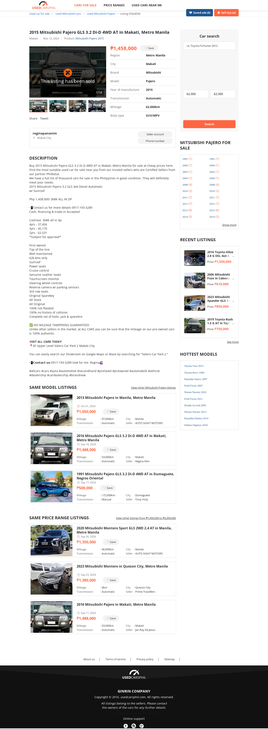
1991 (185, 158)
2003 (185, 171)
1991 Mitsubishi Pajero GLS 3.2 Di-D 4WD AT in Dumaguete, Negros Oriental (125, 476)
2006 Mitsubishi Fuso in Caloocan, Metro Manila (220, 278)
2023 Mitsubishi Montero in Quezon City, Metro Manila (122, 566)
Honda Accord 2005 (195, 405)
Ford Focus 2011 (193, 398)
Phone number (155, 141)
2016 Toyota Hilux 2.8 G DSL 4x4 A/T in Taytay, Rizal (220, 256)
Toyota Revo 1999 (194, 372)
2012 (185, 203)
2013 (185, 210)
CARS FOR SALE (85, 5)
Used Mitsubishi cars (68, 14)
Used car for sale (39, 14)
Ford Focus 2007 (193, 385)
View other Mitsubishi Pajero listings (153, 387)
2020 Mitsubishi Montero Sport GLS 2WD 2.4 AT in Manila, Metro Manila (124, 530)
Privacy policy (145, 659)
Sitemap (169, 659)
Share (33, 118)
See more (233, 342)
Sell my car (226, 12)
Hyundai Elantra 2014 (196, 418)
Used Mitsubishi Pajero (101, 14)
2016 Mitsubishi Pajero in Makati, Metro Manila (116, 604)
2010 (185, 191)
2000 (185, 165)
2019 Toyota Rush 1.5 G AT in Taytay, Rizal (220, 323)
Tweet (44, 118)
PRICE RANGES (114, 5)
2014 (185, 216)
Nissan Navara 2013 (195, 411)
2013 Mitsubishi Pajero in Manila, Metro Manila (116, 397)
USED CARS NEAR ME (147, 5)
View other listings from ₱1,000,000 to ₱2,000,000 (146, 518)
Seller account (155, 134)
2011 (185, 197)
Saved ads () (199, 12)
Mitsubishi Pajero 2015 (90, 38)
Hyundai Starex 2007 (195, 379)
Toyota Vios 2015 (194, 365)
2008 (185, 184)
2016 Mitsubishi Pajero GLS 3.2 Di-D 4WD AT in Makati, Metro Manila (121, 437)
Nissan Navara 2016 (195, 392)
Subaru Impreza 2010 (196, 425)
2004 (185, 178)
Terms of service (116, 659)
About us (89, 659)
